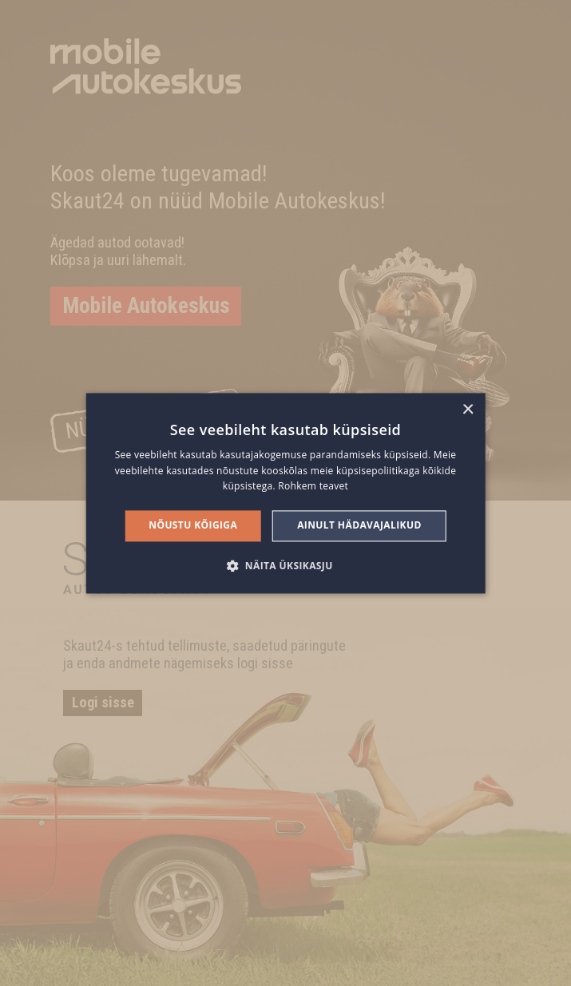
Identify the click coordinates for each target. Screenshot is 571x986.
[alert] (285, 493)
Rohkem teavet (313, 486)
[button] (285, 565)
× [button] (468, 410)
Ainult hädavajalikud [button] (359, 526)
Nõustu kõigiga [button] (193, 526)
